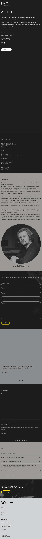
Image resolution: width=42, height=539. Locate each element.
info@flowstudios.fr (6, 38)
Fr (1, 514)
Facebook (3, 530)
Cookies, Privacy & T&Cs (5, 536)
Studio (2, 507)
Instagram (3, 529)
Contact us (6, 49)
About (2, 512)
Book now (6, 492)
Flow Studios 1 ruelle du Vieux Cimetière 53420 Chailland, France (7, 34)
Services (3, 509)
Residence (3, 510)
